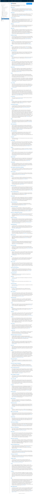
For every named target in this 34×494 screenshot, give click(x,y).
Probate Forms (15, 266)
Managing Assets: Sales (15, 200)
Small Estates (24, 424)
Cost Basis (27, 116)
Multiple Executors (20, 98)
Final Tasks (16, 243)
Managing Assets (14, 54)
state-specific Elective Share (21, 174)
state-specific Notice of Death (19, 357)
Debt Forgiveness (14, 135)
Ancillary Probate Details (28, 38)
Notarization (14, 348)
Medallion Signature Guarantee (26, 337)
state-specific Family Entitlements (16, 228)
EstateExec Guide (23, 204)
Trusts (32, 469)
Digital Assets (28, 160)
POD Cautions (16, 377)
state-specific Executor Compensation (24, 215)
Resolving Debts (20, 129)
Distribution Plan (27, 33)
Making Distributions (23, 165)
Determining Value (14, 343)
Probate (25, 194)
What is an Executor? (17, 22)
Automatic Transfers (19, 71)
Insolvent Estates (15, 285)
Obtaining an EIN (18, 170)
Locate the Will (21, 102)
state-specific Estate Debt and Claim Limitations (18, 65)
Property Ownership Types (26, 107)
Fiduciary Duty (25, 233)
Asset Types (27, 47)
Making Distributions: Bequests (28, 10)
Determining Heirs (28, 145)
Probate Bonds (14, 81)
